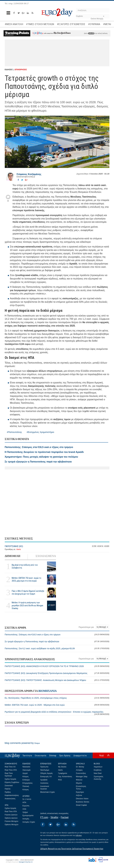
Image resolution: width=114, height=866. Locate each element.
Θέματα (79, 783)
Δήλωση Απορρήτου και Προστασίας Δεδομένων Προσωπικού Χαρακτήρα (71, 848)
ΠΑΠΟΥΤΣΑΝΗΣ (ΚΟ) (14, 546)
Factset (64, 817)
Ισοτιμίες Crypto (29, 822)
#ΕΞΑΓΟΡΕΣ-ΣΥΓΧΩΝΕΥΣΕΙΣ (71, 24)
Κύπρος (26, 790)
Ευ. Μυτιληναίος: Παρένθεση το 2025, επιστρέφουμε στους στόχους (57, 698)
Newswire (26, 767)
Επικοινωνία (40, 755)
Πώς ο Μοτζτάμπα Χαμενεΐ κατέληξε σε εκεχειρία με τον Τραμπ (28, 592)
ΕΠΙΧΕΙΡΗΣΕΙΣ (21, 70)
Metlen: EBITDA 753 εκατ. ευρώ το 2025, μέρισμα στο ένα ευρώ (26, 579)
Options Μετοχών (11, 824)
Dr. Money (80, 767)
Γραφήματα (62, 773)
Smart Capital (81, 805)
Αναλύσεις (44, 783)
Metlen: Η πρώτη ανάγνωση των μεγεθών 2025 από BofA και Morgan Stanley (27, 605)
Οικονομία (27, 770)
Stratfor (54, 817)
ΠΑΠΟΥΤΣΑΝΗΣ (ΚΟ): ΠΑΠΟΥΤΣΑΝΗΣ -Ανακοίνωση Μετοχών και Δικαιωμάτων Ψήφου (57, 680)
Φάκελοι (79, 780)
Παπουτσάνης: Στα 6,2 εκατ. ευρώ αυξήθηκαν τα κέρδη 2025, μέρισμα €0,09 (57, 648)
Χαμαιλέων (98, 767)
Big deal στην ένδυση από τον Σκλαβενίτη (25, 566)
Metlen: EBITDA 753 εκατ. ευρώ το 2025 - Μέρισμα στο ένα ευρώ (57, 705)
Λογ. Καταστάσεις (65, 777)
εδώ (91, 33)
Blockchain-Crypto (47, 792)
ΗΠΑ (24, 802)
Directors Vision (82, 799)
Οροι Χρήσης (65, 755)
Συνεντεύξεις (81, 773)
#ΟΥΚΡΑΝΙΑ (94, 24)
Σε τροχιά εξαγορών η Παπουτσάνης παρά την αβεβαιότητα (57, 641)
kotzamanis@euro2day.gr (26, 177)
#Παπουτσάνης (14, 432)
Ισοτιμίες (26, 819)
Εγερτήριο (80, 792)
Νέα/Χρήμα (44, 770)
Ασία (24, 809)
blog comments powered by (22, 743)
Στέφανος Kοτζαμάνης (29, 174)
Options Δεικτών (11, 818)
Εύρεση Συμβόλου (12, 782)
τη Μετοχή (102, 627)
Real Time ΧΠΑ (11, 770)
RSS (60, 780)
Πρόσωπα (44, 767)
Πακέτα (7, 789)
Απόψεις (79, 770)
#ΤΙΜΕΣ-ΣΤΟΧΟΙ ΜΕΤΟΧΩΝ (40, 24)
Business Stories (82, 802)
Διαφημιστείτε (80, 755)
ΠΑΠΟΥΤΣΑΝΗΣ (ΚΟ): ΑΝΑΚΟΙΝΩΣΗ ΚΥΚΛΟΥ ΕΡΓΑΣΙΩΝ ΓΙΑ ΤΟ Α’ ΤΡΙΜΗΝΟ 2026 (57, 666)
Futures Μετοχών (11, 821)
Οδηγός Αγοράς (46, 773)
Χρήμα (25, 812)
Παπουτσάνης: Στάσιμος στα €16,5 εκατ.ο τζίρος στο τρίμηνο (57, 634)
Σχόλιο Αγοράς (10, 779)
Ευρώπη (26, 806)
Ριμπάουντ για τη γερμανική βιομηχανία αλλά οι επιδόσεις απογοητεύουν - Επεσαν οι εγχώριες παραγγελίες (57, 713)
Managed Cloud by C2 (26, 862)
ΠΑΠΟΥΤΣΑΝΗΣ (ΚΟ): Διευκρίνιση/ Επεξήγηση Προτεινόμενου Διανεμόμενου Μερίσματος (57, 673)
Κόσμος (26, 777)
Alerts (18, 549)
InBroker (79, 835)
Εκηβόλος (98, 770)
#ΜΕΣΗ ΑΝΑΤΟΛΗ (14, 24)
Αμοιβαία (44, 780)
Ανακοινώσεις (10, 799)
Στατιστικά (9, 786)
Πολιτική (26, 786)
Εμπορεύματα (28, 815)
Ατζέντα (79, 795)
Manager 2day (81, 777)
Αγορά (25, 773)
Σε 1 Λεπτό (27, 799)
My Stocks (62, 767)
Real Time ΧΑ (10, 767)
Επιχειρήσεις (28, 783)
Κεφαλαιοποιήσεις (12, 795)
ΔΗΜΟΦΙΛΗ (12, 556)
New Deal (98, 773)
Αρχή (101, 755)
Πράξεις (8, 792)
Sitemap (52, 755)
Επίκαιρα (26, 780)
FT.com (44, 817)
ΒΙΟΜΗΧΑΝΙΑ (47, 690)
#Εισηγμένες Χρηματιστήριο (40, 432)
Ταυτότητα (27, 755)
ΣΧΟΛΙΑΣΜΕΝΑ (45, 556)
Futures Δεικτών (11, 815)
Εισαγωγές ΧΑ (46, 777)
